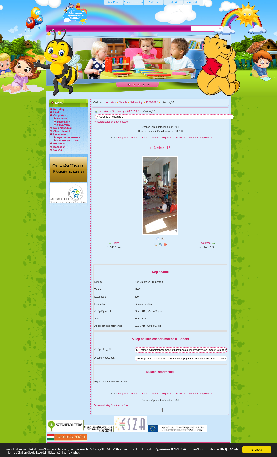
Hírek (56, 112)
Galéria (57, 149)
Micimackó (63, 121)
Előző (116, 243)
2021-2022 (152, 102)
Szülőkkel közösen (68, 140)
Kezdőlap (59, 109)
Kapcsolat (59, 146)
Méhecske (63, 118)
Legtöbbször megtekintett (198, 137)
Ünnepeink (59, 134)
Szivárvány (63, 124)
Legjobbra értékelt (128, 137)
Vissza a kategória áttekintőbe (111, 121)
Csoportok (59, 115)
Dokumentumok (62, 127)
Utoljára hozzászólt (171, 137)
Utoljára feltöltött (150, 137)
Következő (205, 243)
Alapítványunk (62, 131)
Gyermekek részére (68, 137)
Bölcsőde (59, 143)
